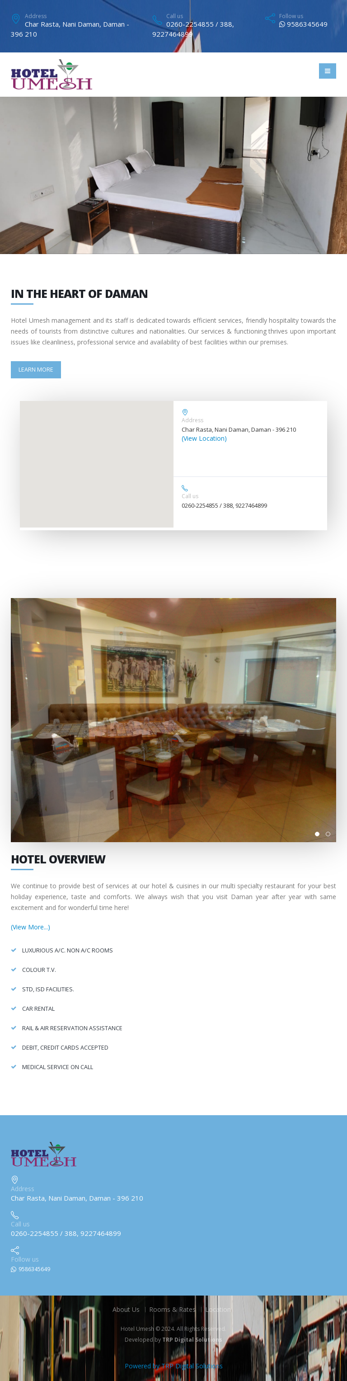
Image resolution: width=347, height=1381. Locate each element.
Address (36, 16)
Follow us (291, 16)
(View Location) (204, 438)
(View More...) (30, 927)
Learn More (36, 369)
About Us (126, 1309)
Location (218, 1309)
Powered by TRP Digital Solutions (174, 1366)
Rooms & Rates (172, 1309)
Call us (174, 16)
